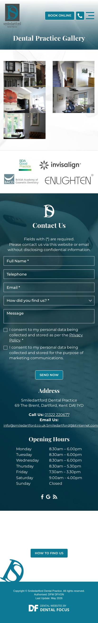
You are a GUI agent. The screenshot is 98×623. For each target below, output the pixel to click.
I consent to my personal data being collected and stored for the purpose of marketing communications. (46, 352)
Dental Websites (51, 605)
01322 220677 (57, 414)
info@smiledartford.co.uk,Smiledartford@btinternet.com (51, 425)
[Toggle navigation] (90, 15)
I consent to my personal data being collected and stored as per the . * (46, 334)
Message (49, 316)
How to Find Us (49, 553)
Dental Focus (55, 609)
